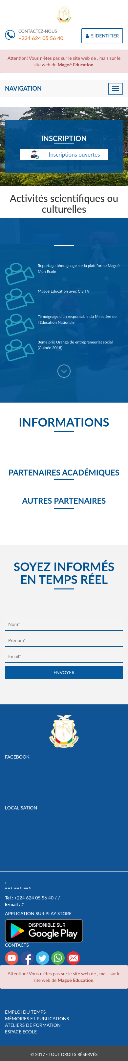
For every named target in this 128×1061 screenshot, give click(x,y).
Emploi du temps (25, 1012)
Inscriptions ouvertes (64, 155)
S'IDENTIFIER (102, 35)
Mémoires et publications (37, 1018)
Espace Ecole (21, 1031)
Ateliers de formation (33, 1025)
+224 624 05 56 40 (40, 38)
